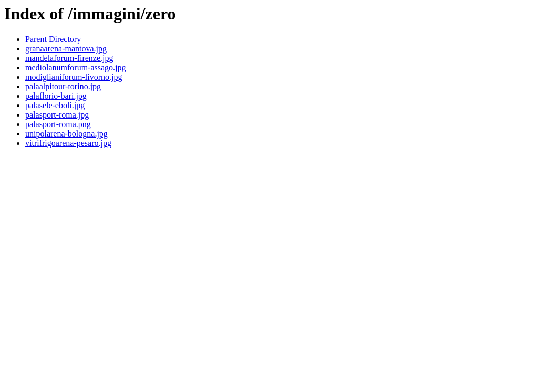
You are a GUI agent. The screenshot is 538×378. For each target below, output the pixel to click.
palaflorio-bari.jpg (56, 95)
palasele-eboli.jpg (55, 105)
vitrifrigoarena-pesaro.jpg (68, 143)
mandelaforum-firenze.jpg (69, 58)
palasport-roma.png (58, 124)
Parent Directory (53, 39)
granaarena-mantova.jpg (66, 48)
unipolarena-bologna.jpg (66, 133)
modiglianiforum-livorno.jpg (73, 76)
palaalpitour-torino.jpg (63, 86)
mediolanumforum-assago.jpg (75, 67)
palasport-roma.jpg (57, 114)
